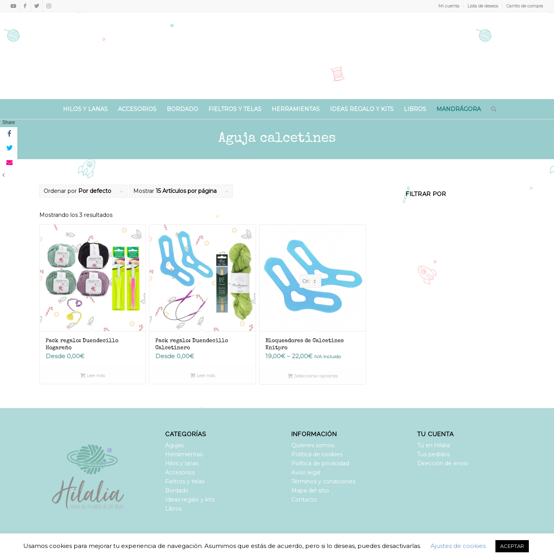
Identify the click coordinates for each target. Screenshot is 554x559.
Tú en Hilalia (433, 445)
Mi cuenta (448, 6)
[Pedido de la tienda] (310, 281)
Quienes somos (312, 445)
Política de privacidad (320, 463)
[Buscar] (491, 109)
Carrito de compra (524, 6)
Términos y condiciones (323, 481)
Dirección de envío (442, 463)
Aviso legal (305, 472)
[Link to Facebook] (25, 6)
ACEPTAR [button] (512, 546)
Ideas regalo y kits (190, 499)
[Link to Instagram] (49, 6)
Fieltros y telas (184, 481)
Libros (173, 508)
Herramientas (183, 454)
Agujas (174, 445)
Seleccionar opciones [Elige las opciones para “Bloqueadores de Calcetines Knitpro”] (313, 375)
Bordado (177, 490)
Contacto (304, 499)
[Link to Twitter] (36, 6)
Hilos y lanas (182, 463)
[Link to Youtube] (13, 6)
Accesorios (180, 472)
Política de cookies (316, 454)
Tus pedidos (433, 454)
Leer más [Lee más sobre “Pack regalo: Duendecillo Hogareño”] (92, 375)
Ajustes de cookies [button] (458, 546)
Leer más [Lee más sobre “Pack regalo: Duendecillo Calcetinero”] (202, 375)
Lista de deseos (482, 6)
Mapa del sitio (310, 490)
